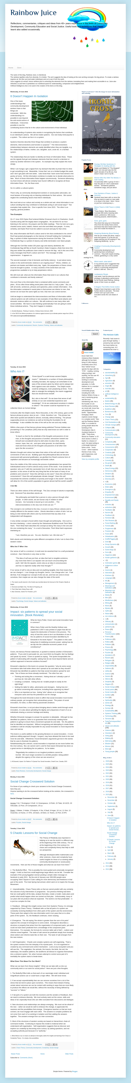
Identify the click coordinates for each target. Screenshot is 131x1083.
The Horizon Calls (111, 335)
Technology (109, 716)
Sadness (108, 668)
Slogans (108, 684)
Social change (28, 601)
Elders (107, 487)
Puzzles (18, 822)
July (109, 812)
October (110, 803)
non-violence (109, 616)
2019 (107, 782)
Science (108, 674)
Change (108, 417)
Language (108, 578)
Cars (106, 414)
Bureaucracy (109, 412)
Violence (108, 730)
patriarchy (108, 627)
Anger (107, 386)
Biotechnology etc (111, 404)
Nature (107, 613)
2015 (107, 794)
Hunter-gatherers (111, 558)
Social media (109, 692)
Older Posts (69, 1054)
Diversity (108, 479)
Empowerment (110, 495)
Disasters (108, 476)
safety (107, 671)
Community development (24, 325)
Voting (107, 736)
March (109, 853)
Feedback (108, 515)
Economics (109, 484)
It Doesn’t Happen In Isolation (29, 96)
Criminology (109, 455)
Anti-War (108, 389)
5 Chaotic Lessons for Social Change (33, 833)
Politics (107, 642)
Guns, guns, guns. (100, 221)
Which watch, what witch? (103, 262)
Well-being (108, 741)
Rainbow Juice (33, 12)
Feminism (108, 518)
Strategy (108, 705)
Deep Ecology (110, 468)
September (111, 806)
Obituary (108, 621)
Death (107, 466)
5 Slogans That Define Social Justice (107, 287)
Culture (107, 458)
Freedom (108, 531)
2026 (107, 761)
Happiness (109, 555)
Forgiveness (109, 528)
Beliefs (107, 401)
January (110, 859)
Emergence (109, 489)
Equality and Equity (112, 500)
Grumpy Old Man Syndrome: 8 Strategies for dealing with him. (105, 165)
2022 (107, 773)
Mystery (108, 608)
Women (108, 746)
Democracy (109, 471)
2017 (107, 788)
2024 (107, 767)
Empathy (108, 492)
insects (107, 570)
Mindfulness (109, 600)
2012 (107, 869)
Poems (107, 636)
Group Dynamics (111, 544)
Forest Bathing (110, 523)
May (109, 847)
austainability (109, 398)
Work (107, 749)
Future (107, 534)
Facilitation (109, 510)
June (109, 815)
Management (109, 583)
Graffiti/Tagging (110, 539)
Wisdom (108, 744)
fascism (108, 512)
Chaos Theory (20, 1047)
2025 (107, 764)
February (110, 856)
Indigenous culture (111, 565)
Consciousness (110, 444)
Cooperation (109, 450)
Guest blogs (109, 550)
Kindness (108, 575)
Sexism (107, 676)
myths (107, 611)
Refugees (108, 660)
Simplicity (108, 682)
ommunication (110, 624)
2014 (107, 863)
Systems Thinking (43, 325)
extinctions (109, 507)
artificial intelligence (112, 394)
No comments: (38, 322)
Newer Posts (15, 1054)
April (109, 850)
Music (107, 606)
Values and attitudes (56, 325)
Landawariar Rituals (101, 274)
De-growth (108, 463)
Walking (108, 738)
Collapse (108, 427)
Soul (106, 697)
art (106, 391)
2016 (107, 791)
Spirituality (108, 700)
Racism (35, 325)
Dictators (108, 474)
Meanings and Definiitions (110, 587)
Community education (112, 437)
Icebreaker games (111, 563)
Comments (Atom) (26, 1058)
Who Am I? (17, 371)
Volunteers (109, 733)
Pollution (108, 644)
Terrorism (108, 719)
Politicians (108, 639)
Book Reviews (20, 771)
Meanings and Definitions (110, 591)
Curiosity (108, 460)
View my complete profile (90, 459)
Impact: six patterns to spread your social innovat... (113, 828)
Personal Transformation (110, 633)
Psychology (19, 601)
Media (107, 595)
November (111, 800)
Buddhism (108, 409)
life (106, 581)
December (111, 797)
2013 (107, 866)
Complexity (45, 1047)
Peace (107, 629)
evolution (108, 505)
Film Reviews (109, 520)
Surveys (108, 708)
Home (10, 68)
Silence (107, 679)
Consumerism (110, 447)
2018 (107, 785)
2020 (107, 779)
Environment (109, 497)
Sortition (108, 695)
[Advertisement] (42, 347)
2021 (107, 776)
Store (19, 68)
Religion (108, 663)
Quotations (109, 655)
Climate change (110, 425)
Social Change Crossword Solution (32, 781)
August (110, 809)
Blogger (74, 1071)
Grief (107, 542)
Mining (107, 603)
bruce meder (89, 352)
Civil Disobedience (111, 422)
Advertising (109, 375)
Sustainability (109, 711)
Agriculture (109, 381)
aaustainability (110, 373)
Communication (110, 430)
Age (106, 378)
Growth (107, 547)
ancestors (108, 383)
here (12, 794)
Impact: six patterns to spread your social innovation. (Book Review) (36, 613)
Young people (110, 751)
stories (107, 703)
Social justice (109, 689)
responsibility (109, 666)
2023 (107, 770)
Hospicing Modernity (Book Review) (106, 233)
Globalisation (109, 536)
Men (106, 598)
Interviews (108, 573)
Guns (107, 552)
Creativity (108, 452)
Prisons (107, 647)
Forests (107, 526)
